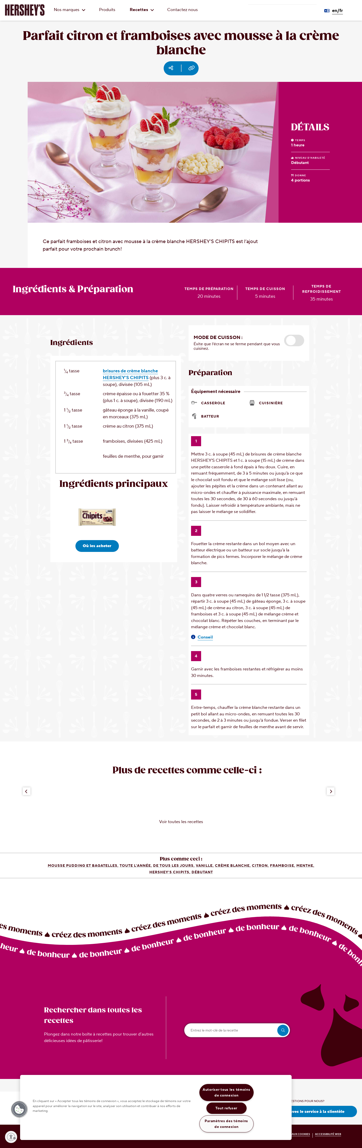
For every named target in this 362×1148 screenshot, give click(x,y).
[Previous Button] (26, 791)
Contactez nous (182, 10)
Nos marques (69, 10)
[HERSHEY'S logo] (24, 10)
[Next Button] (330, 791)
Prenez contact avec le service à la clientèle (301, 1111)
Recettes (142, 10)
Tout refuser (226, 1108)
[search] (283, 1030)
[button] (294, 340)
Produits (107, 10)
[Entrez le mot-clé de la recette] (237, 1030)
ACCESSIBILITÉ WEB (328, 1134)
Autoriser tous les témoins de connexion (226, 1092)
